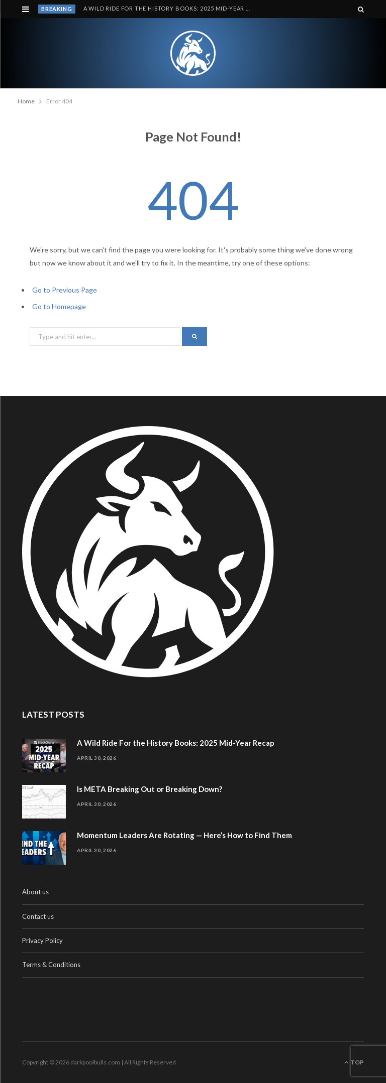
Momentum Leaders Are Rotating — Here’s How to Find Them (184, 835)
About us (35, 892)
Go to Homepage (59, 306)
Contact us (38, 916)
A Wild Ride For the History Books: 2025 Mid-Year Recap (169, 8)
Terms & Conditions (51, 965)
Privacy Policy (42, 940)
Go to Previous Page (64, 290)
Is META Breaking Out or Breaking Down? (149, 788)
